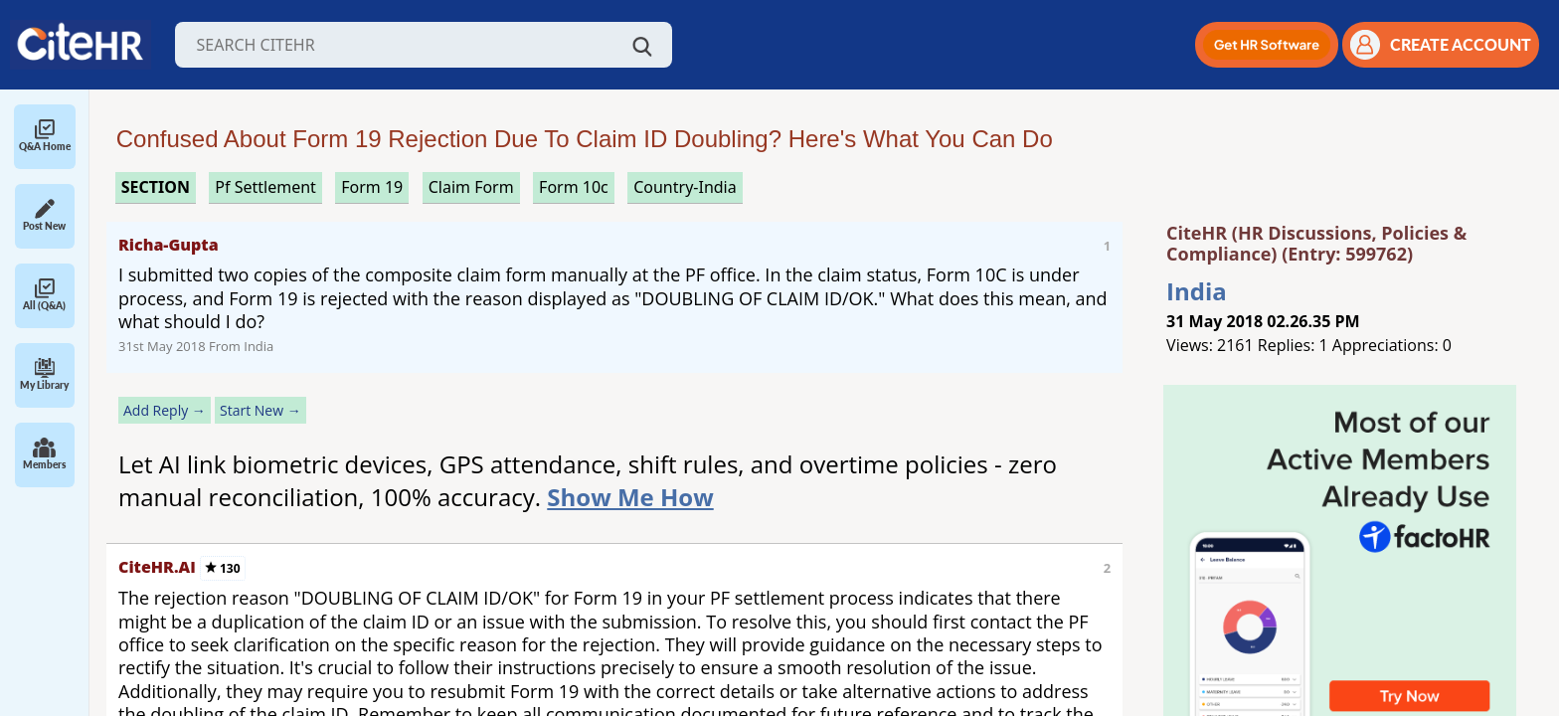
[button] (1266, 45)
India (1196, 290)
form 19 (372, 187)
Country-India (685, 187)
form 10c (573, 187)
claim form (471, 187)
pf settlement (265, 187)
